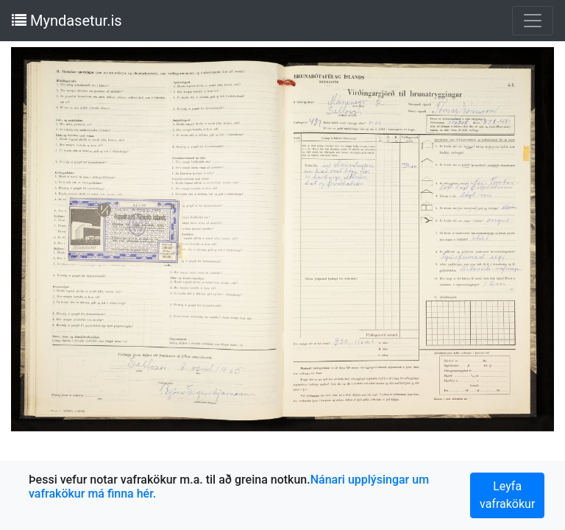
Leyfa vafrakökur (507, 495)
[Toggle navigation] (532, 20)
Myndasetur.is (67, 20)
